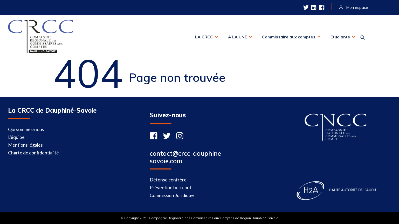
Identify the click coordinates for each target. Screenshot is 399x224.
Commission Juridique (172, 195)
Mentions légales (25, 145)
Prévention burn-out (170, 187)
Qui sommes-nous (26, 129)
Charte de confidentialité (33, 152)
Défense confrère (168, 179)
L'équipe (16, 137)
